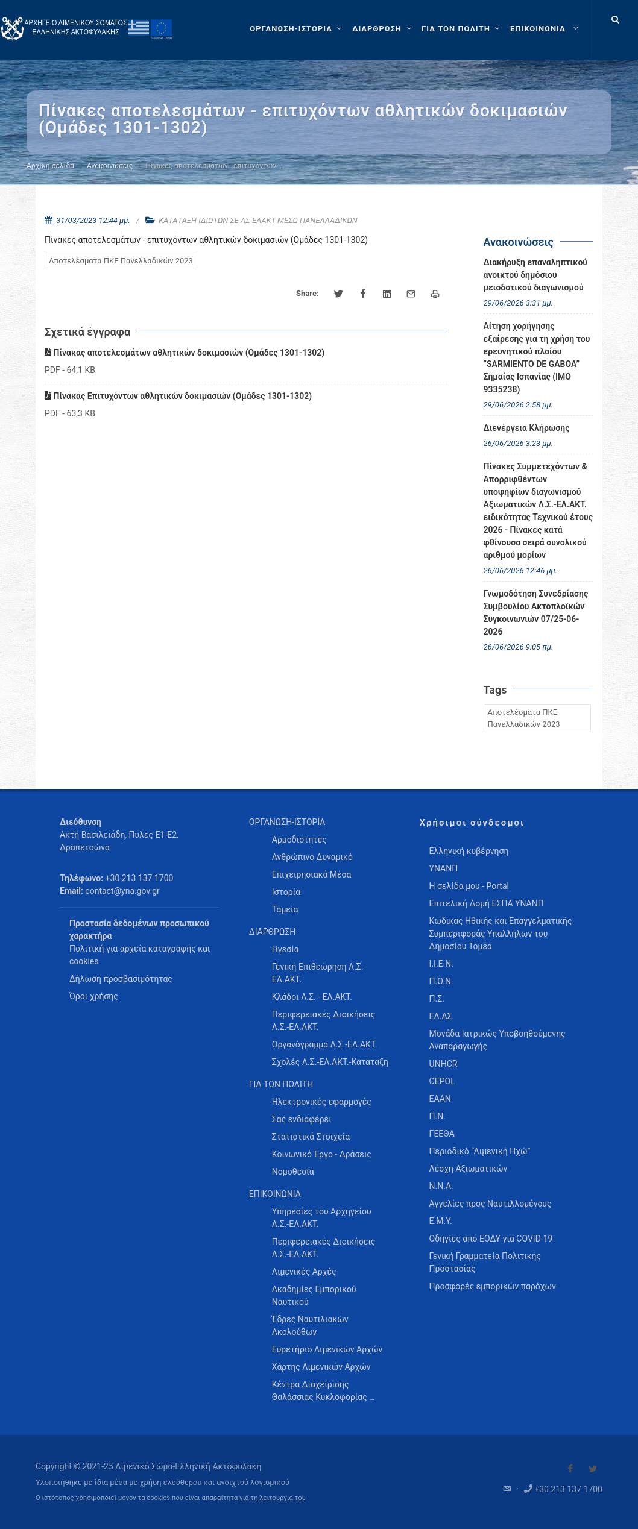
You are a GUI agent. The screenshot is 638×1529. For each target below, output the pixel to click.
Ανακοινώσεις (110, 166)
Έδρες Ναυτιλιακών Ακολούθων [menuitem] (310, 1325)
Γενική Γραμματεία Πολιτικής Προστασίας (485, 1262)
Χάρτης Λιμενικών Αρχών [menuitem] (321, 1367)
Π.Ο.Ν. (441, 981)
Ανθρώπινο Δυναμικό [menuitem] (312, 857)
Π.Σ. (436, 998)
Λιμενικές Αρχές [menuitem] (304, 1271)
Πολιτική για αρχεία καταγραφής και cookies (139, 955)
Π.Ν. (437, 1116)
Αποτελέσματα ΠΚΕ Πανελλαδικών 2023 (121, 260)
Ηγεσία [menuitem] (285, 949)
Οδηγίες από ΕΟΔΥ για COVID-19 (491, 1238)
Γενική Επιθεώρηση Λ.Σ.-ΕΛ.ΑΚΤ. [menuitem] (319, 973)
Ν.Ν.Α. (441, 1186)
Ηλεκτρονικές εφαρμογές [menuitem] (321, 1102)
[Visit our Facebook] (570, 1468)
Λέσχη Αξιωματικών (468, 1168)
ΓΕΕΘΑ (442, 1133)
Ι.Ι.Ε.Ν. (441, 964)
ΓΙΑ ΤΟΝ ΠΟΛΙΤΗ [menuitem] (281, 1084)
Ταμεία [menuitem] (285, 909)
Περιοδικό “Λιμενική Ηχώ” (480, 1151)
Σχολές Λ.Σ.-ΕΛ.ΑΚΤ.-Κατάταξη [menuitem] (330, 1062)
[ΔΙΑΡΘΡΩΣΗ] (383, 29)
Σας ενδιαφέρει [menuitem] (302, 1119)
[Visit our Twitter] (592, 1468)
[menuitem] (545, 29)
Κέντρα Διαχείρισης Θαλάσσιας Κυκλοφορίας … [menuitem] (323, 1391)
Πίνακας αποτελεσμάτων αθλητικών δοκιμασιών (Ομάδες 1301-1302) (184, 352)
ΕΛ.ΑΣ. (442, 1016)
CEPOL (442, 1081)
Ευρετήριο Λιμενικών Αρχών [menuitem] (327, 1349)
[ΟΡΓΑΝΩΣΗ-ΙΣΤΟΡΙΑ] (297, 29)
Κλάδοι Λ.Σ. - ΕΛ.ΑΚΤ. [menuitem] (312, 997)
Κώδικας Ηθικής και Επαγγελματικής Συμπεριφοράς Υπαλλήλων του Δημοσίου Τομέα (500, 933)
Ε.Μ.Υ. (440, 1221)
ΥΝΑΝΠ (443, 868)
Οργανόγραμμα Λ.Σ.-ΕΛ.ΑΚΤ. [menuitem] (324, 1044)
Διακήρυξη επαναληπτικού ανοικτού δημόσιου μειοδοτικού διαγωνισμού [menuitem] (536, 274)
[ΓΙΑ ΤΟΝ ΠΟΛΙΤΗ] (462, 29)
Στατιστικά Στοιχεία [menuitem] (311, 1136)
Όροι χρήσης (93, 996)
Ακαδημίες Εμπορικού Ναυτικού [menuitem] (314, 1295)
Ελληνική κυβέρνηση (469, 851)
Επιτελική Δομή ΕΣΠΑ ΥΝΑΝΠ (486, 903)
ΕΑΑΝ (440, 1099)
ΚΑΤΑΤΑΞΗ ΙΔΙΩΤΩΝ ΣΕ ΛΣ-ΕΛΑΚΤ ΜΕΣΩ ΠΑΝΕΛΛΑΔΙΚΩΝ (258, 220)
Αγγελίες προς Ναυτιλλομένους (490, 1203)
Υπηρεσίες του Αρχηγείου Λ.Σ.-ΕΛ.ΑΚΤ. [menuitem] (321, 1218)
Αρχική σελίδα (50, 166)
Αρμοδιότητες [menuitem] (299, 839)
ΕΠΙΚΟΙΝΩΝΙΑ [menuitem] (275, 1194)
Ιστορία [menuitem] (286, 892)
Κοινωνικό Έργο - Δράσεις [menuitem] (321, 1154)
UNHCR (443, 1064)
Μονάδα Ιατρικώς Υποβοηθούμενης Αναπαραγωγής (497, 1040)
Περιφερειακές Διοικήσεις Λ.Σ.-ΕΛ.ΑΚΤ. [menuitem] (324, 1020)
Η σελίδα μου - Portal (469, 886)
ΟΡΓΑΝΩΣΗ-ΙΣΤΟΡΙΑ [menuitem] (287, 822)
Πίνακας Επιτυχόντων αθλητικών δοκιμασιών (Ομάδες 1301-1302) (178, 396)
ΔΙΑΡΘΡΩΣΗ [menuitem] (272, 932)
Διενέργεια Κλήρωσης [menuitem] (527, 428)
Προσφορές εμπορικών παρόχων (492, 1286)
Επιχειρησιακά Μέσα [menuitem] (312, 874)
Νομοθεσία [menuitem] (293, 1171)
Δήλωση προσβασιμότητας (120, 979)
